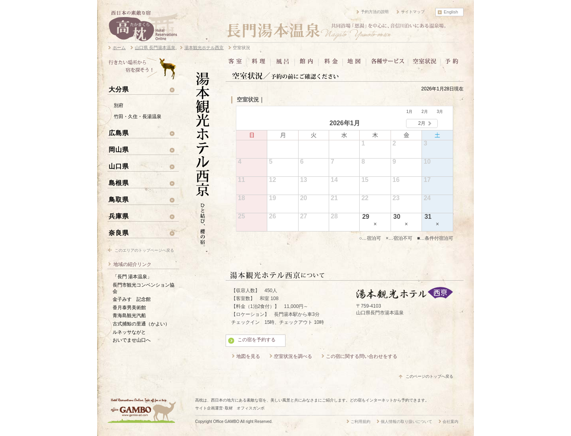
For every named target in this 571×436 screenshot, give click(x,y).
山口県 (119, 166)
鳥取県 (119, 199)
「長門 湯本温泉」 (132, 276)
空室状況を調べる (293, 356)
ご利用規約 (360, 421)
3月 (440, 111)
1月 (409, 111)
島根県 (119, 182)
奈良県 (119, 232)
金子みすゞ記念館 (132, 299)
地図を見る (248, 356)
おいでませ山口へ (132, 340)
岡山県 (119, 149)
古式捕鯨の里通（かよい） (141, 324)
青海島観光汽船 (129, 315)
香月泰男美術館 (129, 307)
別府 (118, 105)
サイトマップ (413, 12)
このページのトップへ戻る (429, 376)
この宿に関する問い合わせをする (361, 356)
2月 (425, 111)
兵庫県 (119, 216)
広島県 (119, 132)
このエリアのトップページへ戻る (144, 250)
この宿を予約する (257, 339)
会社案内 (450, 421)
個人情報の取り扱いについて (406, 421)
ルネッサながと (129, 332)
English (451, 12)
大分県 (119, 89)
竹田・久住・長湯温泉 (137, 116)
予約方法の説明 (375, 12)
